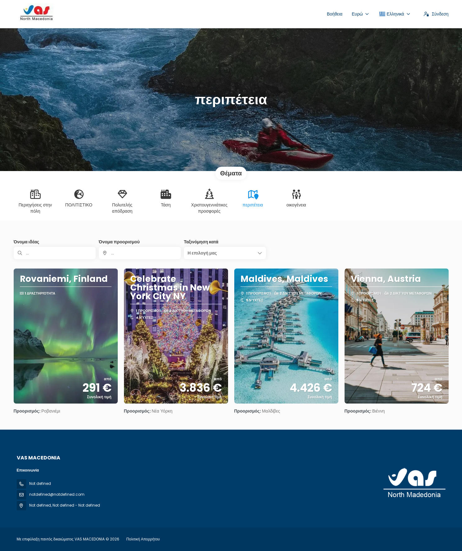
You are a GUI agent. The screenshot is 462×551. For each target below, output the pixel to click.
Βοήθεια (334, 14)
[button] (225, 253)
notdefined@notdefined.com (57, 494)
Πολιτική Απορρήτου (143, 539)
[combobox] (140, 253)
